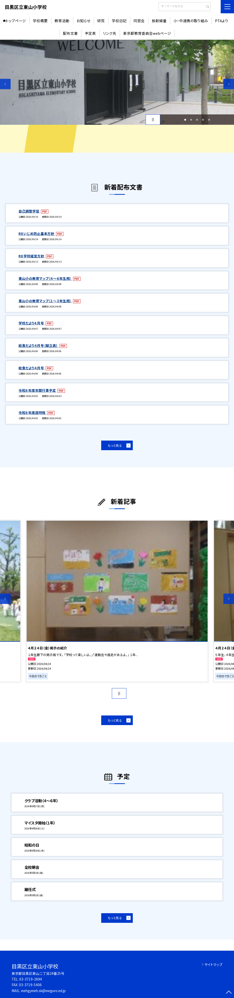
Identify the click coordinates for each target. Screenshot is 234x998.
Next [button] (228, 84)
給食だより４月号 (32, 367)
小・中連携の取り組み (191, 20)
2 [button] (191, 119)
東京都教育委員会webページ (147, 33)
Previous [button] (5, 84)
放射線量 (159, 20)
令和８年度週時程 (32, 412)
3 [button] (197, 119)
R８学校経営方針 (32, 255)
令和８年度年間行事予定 (38, 390)
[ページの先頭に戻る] (228, 992)
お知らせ (83, 20)
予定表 (90, 33)
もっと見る (115, 445)
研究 (101, 20)
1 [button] (185, 119)
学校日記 (119, 20)
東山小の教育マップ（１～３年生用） (45, 300)
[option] (117, 82)
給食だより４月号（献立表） (38, 345)
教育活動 (62, 20)
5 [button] (209, 119)
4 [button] (203, 119)
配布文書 (70, 33)
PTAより (221, 20)
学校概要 (40, 20)
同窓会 (139, 20)
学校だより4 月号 (32, 323)
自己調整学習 (29, 211)
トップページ (16, 20)
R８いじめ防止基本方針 (37, 233)
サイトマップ (213, 964)
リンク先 (109, 33)
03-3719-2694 (30, 979)
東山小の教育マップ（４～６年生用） (45, 278)
